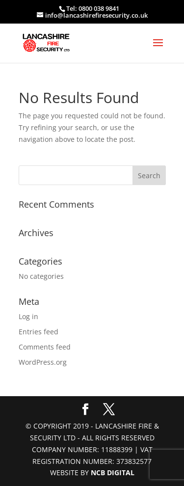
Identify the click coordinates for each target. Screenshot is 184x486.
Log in (28, 316)
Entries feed (38, 331)
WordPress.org (43, 362)
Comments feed (45, 346)
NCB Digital (112, 472)
